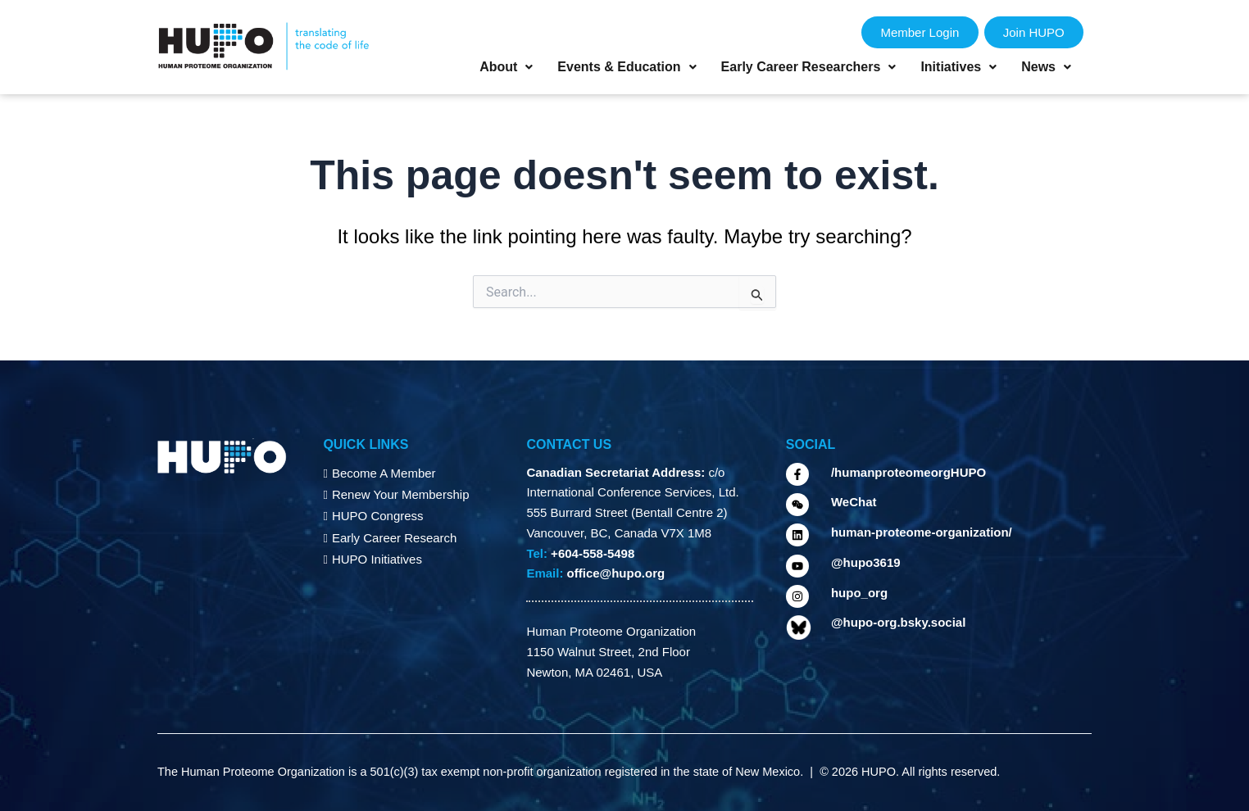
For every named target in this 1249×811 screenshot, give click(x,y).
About (506, 67)
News (1046, 67)
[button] (506, 67)
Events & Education (626, 67)
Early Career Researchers (809, 67)
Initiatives (958, 67)
